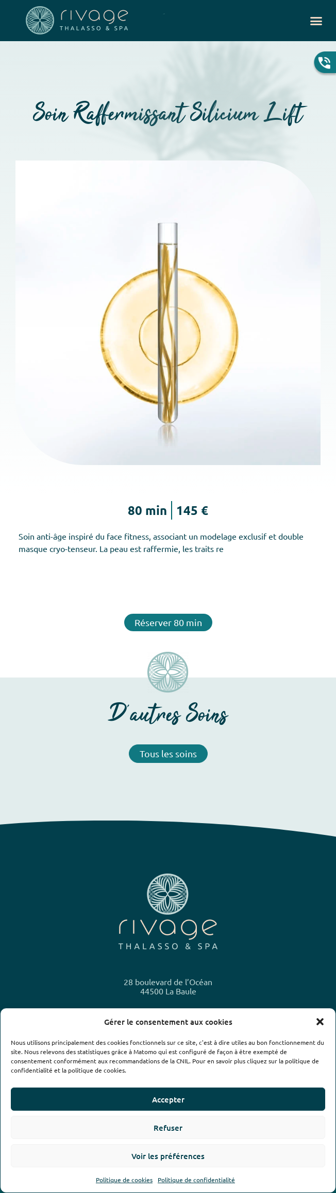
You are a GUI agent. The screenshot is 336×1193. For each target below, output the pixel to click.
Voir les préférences (168, 1156)
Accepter (168, 1099)
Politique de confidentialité (196, 1180)
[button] (320, 1022)
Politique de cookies (124, 1180)
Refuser (168, 1128)
